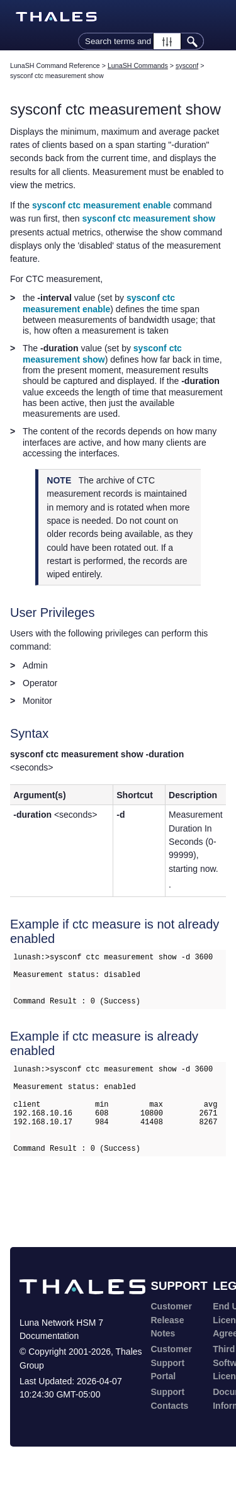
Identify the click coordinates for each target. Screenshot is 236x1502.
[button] (167, 41)
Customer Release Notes (171, 1350)
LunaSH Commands (138, 65)
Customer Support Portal (171, 1392)
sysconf (187, 65)
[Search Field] (141, 41)
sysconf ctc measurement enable (101, 205)
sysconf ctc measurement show (148, 218)
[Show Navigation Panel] (219, 17)
